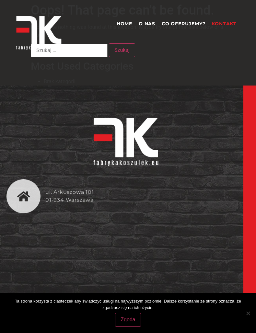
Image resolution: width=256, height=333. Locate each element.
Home (124, 24)
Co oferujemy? (183, 24)
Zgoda (128, 319)
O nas (147, 24)
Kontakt (224, 24)
